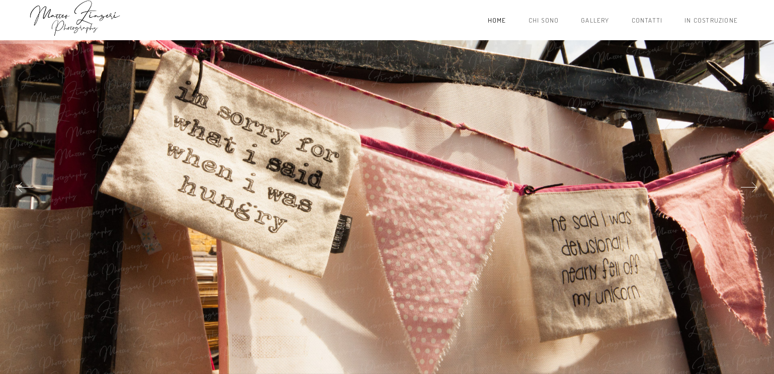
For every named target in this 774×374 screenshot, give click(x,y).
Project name (74, 20)
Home (497, 20)
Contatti (647, 20)
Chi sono (544, 20)
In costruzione (711, 20)
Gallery (595, 20)
